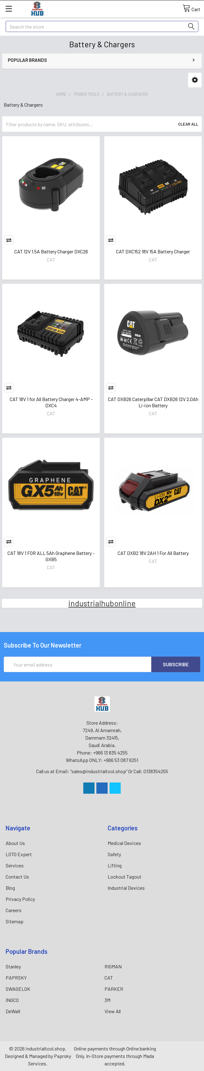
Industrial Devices (126, 888)
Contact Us (17, 876)
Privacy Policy (20, 899)
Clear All (188, 124)
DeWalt (13, 1011)
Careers (14, 910)
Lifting (115, 865)
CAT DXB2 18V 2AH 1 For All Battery (153, 553)
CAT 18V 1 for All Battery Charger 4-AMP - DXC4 (51, 402)
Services (15, 865)
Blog (10, 888)
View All (112, 1011)
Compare (8, 240)
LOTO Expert (19, 854)
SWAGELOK (18, 989)
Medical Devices (124, 843)
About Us (15, 843)
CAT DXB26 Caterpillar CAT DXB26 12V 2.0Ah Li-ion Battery (153, 402)
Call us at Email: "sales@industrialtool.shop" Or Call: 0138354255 (102, 771)
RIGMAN (113, 966)
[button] (195, 80)
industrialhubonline (102, 603)
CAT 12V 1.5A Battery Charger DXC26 (51, 251)
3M (107, 1000)
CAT (108, 978)
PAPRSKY (16, 978)
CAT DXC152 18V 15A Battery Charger (153, 251)
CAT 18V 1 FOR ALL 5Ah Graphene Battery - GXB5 (51, 556)
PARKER (113, 989)
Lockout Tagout (124, 876)
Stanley (13, 966)
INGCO (12, 1000)
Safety (114, 854)
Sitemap (14, 921)
